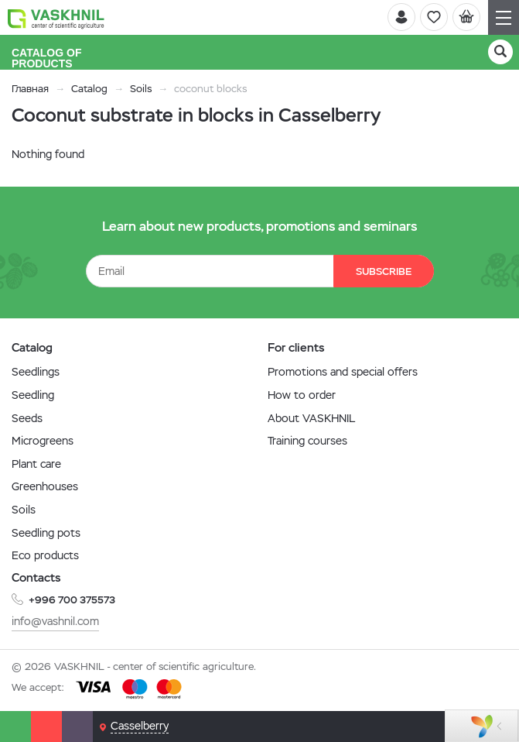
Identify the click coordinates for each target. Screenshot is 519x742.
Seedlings (36, 372)
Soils (141, 88)
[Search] (500, 52)
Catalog (89, 88)
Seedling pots (46, 533)
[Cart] (466, 17)
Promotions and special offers (343, 372)
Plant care (36, 464)
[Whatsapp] (15, 726)
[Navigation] (503, 17)
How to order (302, 395)
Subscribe (383, 271)
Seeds (27, 418)
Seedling (33, 395)
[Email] (77, 726)
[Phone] (46, 726)
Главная (30, 88)
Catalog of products (47, 58)
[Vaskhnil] (56, 18)
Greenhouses (45, 486)
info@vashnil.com (55, 621)
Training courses (307, 441)
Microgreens (42, 441)
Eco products (45, 555)
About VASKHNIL (311, 418)
